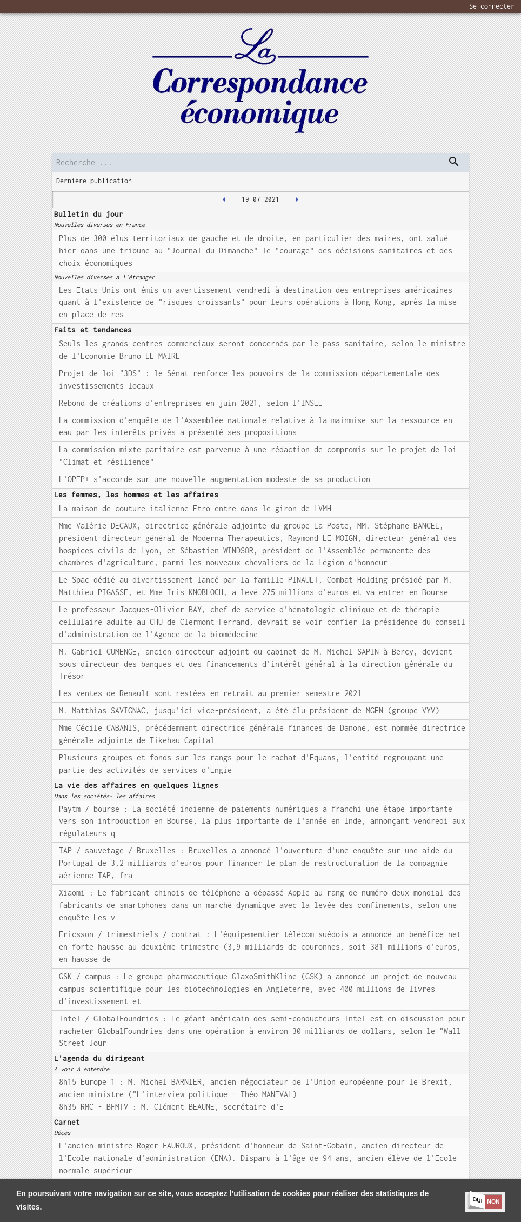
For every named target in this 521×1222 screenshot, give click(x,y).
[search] (260, 162)
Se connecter (492, 6)
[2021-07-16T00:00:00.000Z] (224, 199)
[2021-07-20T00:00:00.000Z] (296, 199)
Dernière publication (94, 181)
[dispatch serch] (454, 161)
